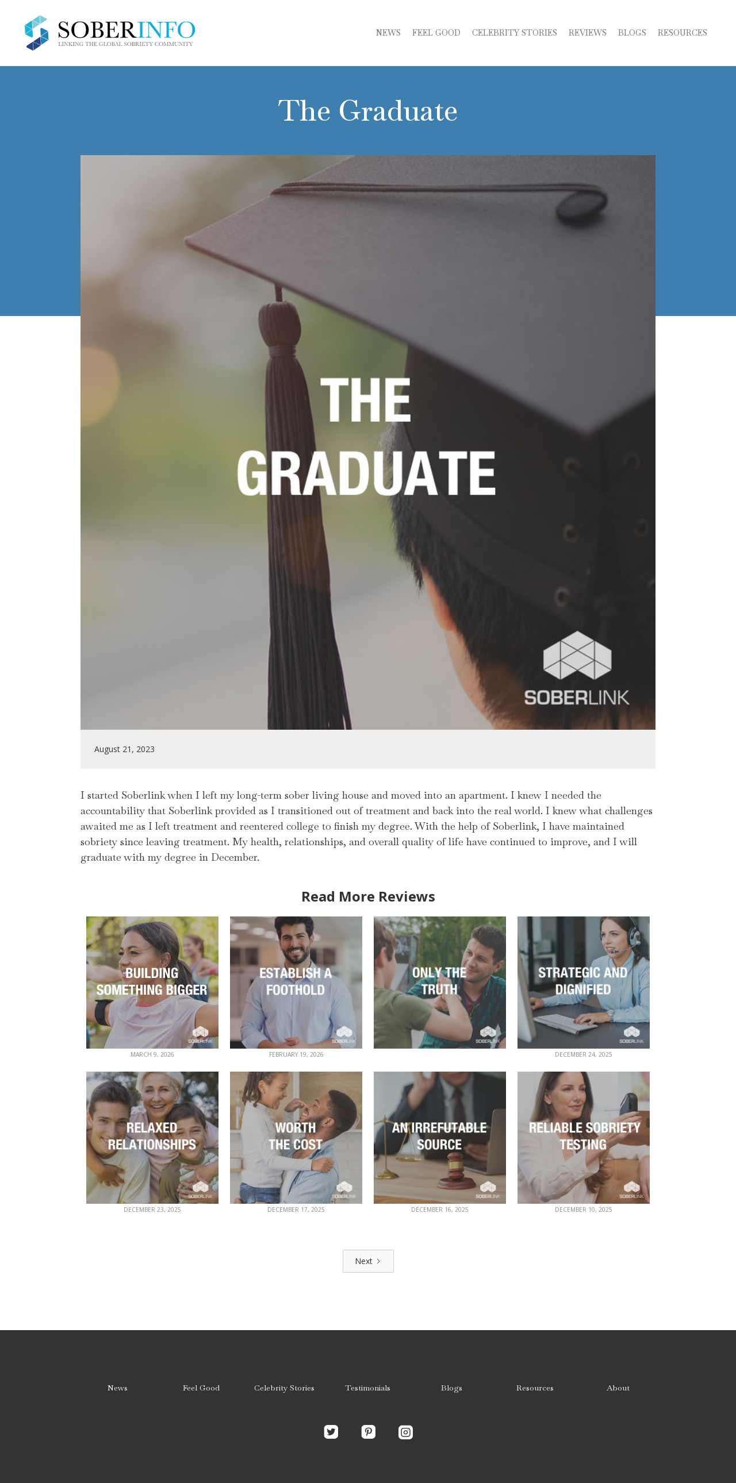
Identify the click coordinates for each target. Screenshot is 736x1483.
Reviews (588, 33)
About (618, 1387)
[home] (109, 33)
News (388, 33)
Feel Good (436, 33)
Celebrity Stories (284, 1387)
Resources (682, 33)
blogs (632, 33)
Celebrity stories (514, 33)
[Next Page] (368, 1261)
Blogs (451, 1387)
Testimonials (367, 1387)
